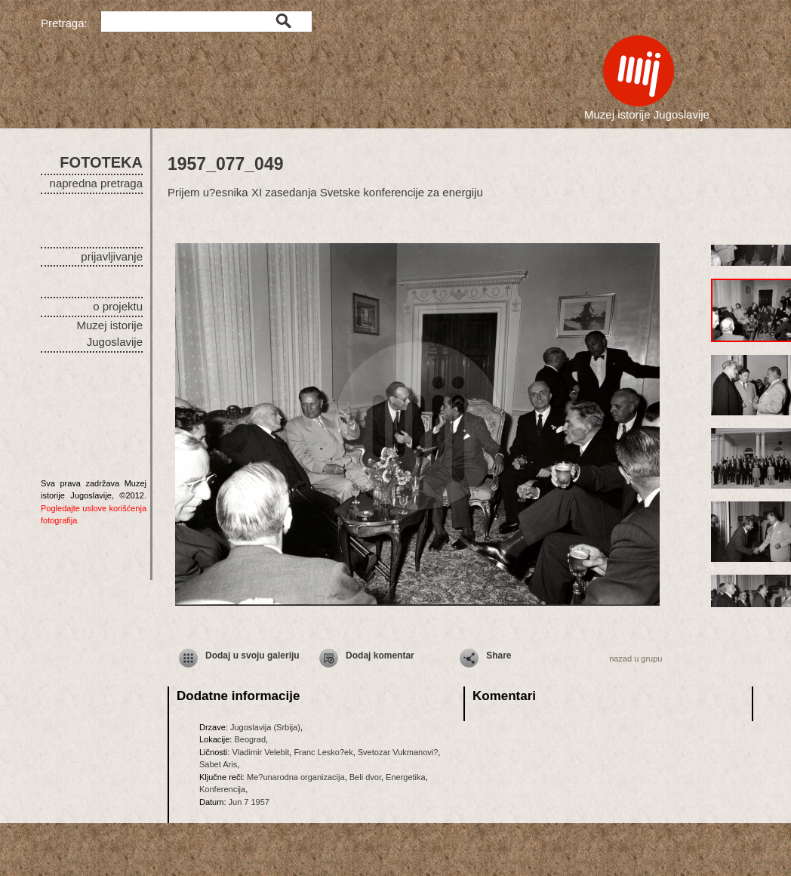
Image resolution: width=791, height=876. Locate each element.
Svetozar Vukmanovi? (398, 752)
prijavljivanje (112, 256)
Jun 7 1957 (249, 802)
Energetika (406, 777)
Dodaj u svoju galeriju (252, 655)
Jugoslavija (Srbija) (265, 727)
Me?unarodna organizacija (296, 777)
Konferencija (222, 789)
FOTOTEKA (101, 162)
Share (498, 655)
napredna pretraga (96, 183)
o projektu (118, 306)
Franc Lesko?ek (323, 752)
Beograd (250, 739)
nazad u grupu (635, 658)
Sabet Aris (218, 764)
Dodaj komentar (380, 655)
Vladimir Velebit (260, 752)
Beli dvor (365, 777)
